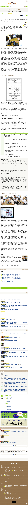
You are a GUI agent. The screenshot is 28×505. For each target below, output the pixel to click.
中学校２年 (4, 30)
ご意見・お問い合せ (8, 498)
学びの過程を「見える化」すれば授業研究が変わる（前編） (12, 280)
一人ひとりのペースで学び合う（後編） (10, 361)
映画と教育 (22, 475)
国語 (20, 450)
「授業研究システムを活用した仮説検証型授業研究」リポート (12, 272)
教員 (26, 451)
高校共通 (19, 451)
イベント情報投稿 (18, 497)
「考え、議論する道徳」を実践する (10, 442)
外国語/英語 (6, 452)
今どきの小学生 (7, 481)
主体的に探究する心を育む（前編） (6, 319)
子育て (22, 451)
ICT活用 (18, 450)
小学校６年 (8, 451)
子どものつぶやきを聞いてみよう (7, 281)
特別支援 (18, 452)
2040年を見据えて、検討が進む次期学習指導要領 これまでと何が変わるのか (15, 432)
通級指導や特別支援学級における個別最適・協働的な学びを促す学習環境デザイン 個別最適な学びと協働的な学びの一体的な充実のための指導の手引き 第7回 (15, 374)
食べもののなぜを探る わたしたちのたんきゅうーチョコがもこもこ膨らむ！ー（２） (15, 344)
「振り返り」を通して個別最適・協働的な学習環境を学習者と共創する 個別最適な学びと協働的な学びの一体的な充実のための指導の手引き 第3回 (15, 390)
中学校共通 (13, 451)
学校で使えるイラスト (23, 485)
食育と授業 (5, 355)
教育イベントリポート (3, 304)
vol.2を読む (3, 269)
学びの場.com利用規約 (7, 459)
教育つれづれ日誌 (6, 435)
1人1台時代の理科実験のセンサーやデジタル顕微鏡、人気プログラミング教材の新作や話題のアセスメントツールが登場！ (14, 323)
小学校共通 (2, 450)
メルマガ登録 (7, 497)
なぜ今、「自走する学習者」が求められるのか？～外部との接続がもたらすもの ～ (15, 437)
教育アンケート (7, 490)
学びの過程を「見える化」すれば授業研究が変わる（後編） (12, 278)
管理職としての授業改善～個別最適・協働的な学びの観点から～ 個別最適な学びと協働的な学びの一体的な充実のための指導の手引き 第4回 (15, 387)
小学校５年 (2, 451)
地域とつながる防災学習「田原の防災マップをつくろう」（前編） (14, 352)
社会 (16, 451)
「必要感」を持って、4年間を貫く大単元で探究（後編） (10, 309)
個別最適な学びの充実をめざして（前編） (11, 340)
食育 (5, 451)
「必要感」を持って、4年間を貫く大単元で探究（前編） (10, 312)
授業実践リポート (3, 301)
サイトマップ (22, 459)
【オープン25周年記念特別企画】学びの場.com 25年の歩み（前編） (15, 333)
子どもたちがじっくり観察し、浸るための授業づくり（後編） (11, 299)
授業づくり (6, 450)
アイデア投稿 (12, 497)
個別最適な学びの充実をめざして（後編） (11, 337)
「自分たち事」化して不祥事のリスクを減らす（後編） (13, 367)
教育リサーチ (10, 13)
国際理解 (2, 452)
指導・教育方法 (11, 450)
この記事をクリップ (9, 288)
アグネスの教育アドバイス (16, 475)
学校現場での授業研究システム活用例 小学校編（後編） (11, 274)
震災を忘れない (7, 476)
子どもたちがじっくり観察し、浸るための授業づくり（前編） (11, 302)
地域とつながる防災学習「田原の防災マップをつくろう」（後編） (14, 348)
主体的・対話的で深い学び (13, 452)
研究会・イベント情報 (8, 493)
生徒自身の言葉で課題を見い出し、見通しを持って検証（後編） (11, 326)
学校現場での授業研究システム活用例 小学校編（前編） (11, 275)
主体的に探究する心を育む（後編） (6, 316)
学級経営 (23, 450)
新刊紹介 (8, 400)
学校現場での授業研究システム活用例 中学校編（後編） (11, 277)
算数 (15, 450)
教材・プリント (16, 485)
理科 (1, 30)
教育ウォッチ (9, 398)
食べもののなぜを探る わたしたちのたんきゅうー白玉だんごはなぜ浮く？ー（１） (15, 357)
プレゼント (14, 493)
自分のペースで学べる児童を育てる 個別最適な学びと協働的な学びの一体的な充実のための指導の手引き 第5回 (15, 383)
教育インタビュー (9, 397)
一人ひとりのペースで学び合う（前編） (10, 364)
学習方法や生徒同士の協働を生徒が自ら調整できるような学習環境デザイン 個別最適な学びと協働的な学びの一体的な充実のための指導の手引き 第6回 (15, 379)
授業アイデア (10, 485)
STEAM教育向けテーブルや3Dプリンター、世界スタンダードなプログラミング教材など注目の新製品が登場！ (14, 306)
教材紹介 (8, 401)
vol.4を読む (25, 269)
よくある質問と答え (15, 459)
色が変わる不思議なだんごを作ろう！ (7, 295)
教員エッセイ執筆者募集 (16, 498)
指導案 (6, 485)
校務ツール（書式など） (8, 486)
